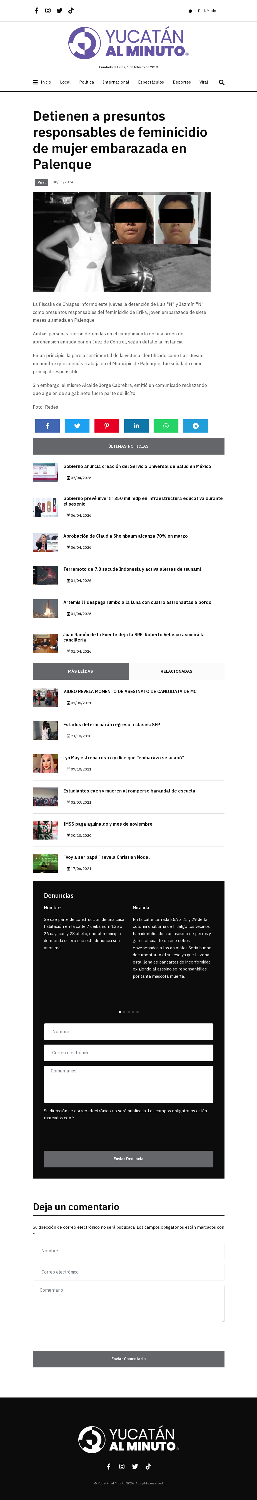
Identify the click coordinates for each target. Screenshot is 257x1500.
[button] (120, 1012)
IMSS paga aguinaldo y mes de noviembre (108, 824)
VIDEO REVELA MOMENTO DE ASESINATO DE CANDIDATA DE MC (129, 691)
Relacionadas (177, 671)
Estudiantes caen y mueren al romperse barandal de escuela (129, 791)
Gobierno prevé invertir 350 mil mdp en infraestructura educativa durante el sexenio (143, 501)
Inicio (46, 82)
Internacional (116, 82)
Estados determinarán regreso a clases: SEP (111, 724)
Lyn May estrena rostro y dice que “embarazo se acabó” (123, 758)
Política (86, 82)
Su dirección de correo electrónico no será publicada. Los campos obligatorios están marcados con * (125, 1114)
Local (65, 82)
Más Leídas (80, 671)
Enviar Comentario (128, 1359)
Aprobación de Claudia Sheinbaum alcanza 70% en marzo (125, 536)
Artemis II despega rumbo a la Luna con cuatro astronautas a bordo (137, 602)
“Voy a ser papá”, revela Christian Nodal (106, 857)
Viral (203, 82)
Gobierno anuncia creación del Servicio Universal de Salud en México (137, 466)
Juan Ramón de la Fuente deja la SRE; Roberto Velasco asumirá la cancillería (134, 637)
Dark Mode (207, 10)
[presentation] (76, 1133)
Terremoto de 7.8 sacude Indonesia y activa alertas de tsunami (132, 569)
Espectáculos (151, 82)
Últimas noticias (128, 446)
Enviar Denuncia (129, 1159)
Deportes (182, 82)
